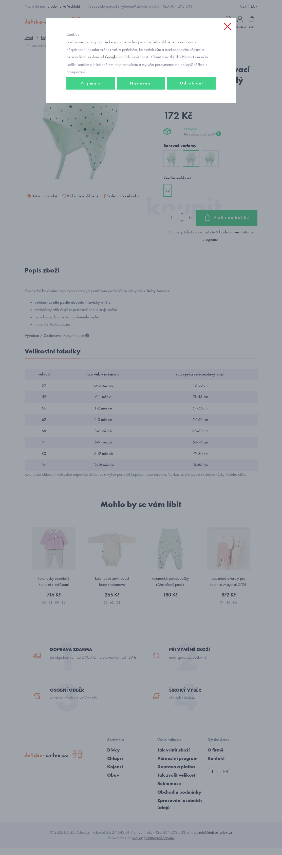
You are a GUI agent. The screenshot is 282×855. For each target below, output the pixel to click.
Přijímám (90, 90)
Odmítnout (191, 90)
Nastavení (141, 90)
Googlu (111, 64)
